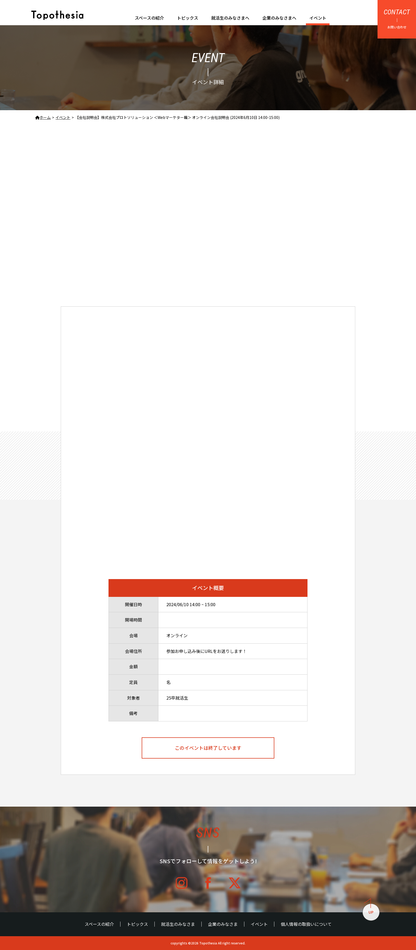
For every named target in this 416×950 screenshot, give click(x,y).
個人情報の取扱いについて (306, 924)
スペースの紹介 (149, 18)
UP (369, 909)
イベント (317, 18)
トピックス (187, 18)
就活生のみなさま (178, 924)
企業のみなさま (223, 924)
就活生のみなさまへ (230, 18)
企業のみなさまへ (279, 18)
